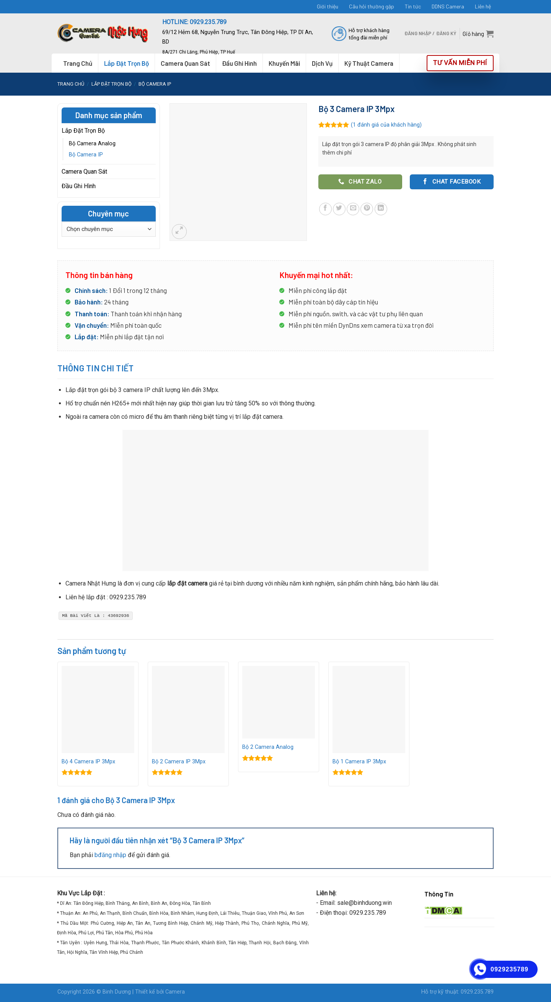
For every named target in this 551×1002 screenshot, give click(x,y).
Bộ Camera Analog (92, 143)
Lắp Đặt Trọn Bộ (126, 63)
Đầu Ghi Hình (79, 186)
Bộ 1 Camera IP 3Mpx (359, 761)
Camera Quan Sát (84, 171)
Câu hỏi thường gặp (371, 6)
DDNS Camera (448, 6)
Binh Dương (117, 992)
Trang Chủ (77, 63)
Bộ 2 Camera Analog (267, 747)
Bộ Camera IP (155, 84)
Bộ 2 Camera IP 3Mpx (178, 761)
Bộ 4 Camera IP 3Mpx (88, 761)
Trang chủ (70, 84)
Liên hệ (483, 6)
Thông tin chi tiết (95, 368)
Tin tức (413, 6)
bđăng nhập (110, 855)
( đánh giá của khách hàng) (386, 125)
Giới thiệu (327, 6)
